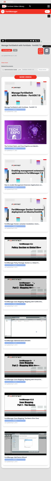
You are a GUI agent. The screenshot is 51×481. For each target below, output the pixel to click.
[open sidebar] (48, 6)
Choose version (43, 69)
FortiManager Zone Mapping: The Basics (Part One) (22, 418)
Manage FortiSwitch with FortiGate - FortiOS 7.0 (21, 107)
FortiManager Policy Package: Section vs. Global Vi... (22, 263)
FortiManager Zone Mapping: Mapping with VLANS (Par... (24, 302)
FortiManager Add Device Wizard (16, 457)
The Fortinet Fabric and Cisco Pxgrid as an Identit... (22, 146)
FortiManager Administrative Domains (17, 341)
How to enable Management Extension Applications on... (24, 185)
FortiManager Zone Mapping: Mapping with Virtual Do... (23, 379)
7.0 (15, 50)
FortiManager (7, 50)
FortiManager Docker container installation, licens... (22, 224)
